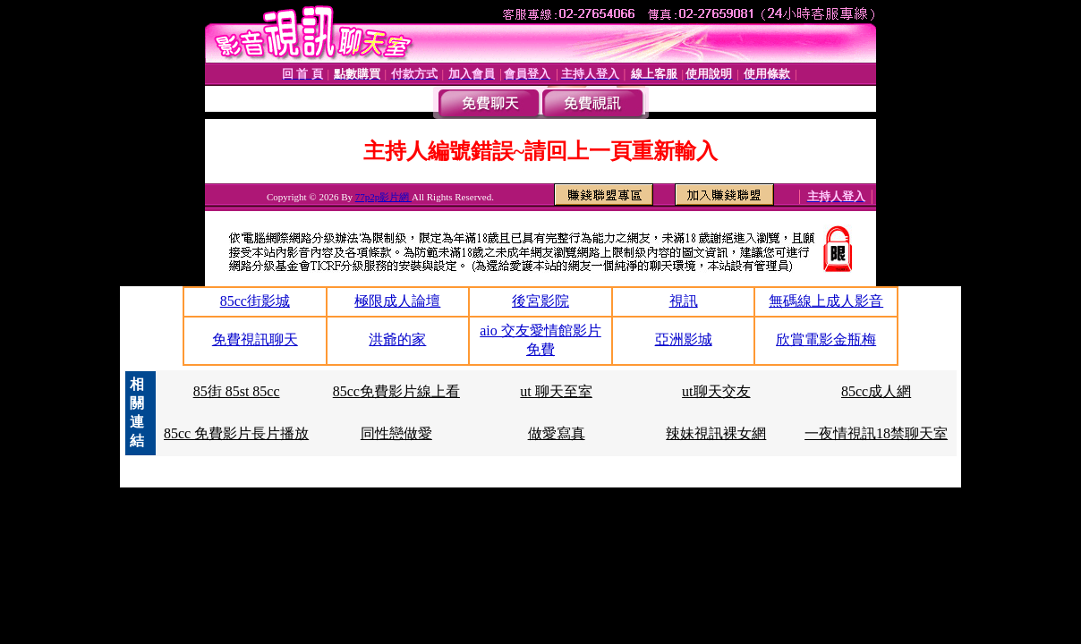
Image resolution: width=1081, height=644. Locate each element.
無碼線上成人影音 (826, 301)
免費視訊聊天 (255, 339)
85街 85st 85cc (236, 391)
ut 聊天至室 (556, 391)
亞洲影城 (683, 339)
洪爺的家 (397, 339)
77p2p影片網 (383, 196)
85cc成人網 (876, 391)
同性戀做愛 (396, 433)
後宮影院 (540, 301)
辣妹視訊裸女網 (716, 433)
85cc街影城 (255, 301)
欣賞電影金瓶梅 (826, 339)
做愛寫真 (556, 433)
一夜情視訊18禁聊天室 (876, 433)
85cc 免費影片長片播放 (236, 433)
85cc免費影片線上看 (396, 391)
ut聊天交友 (716, 391)
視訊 (683, 301)
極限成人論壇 (397, 301)
